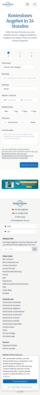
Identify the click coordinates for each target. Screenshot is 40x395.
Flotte (5, 330)
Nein (6, 111)
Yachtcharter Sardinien (12, 302)
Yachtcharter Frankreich (12, 314)
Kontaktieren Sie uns (20, 220)
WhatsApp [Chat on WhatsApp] (20, 217)
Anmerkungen (7, 130)
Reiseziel (5, 85)
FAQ (4, 287)
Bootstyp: (5, 74)
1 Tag (15, 111)
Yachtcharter (23, 284)
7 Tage (33, 111)
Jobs (4, 278)
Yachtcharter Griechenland (13, 311)
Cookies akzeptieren (20, 381)
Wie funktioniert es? (11, 262)
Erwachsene (13, 122)
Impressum (7, 281)
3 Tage (24, 111)
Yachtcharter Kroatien (11, 305)
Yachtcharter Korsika (11, 318)
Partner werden (9, 348)
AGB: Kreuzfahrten (10, 284)
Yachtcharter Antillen (11, 321)
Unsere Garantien (10, 265)
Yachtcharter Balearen (11, 308)
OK (34, 249)
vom (5, 100)
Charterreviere (8, 327)
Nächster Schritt (29, 165)
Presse (5, 274)
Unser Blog (7, 290)
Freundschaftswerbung (12, 271)
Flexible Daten (7, 107)
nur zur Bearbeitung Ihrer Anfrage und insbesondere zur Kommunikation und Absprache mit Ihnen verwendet (20, 154)
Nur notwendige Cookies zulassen (20, 387)
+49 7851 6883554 (20, 209)
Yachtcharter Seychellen (12, 324)
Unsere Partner (9, 268)
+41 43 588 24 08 (20, 213)
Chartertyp (6, 63)
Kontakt (6, 293)
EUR (20, 226)
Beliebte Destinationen (13, 355)
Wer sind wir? (8, 259)
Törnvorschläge (9, 333)
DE (20, 231)
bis (22, 100)
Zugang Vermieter (10, 345)
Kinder (33, 122)
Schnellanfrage (9, 336)
